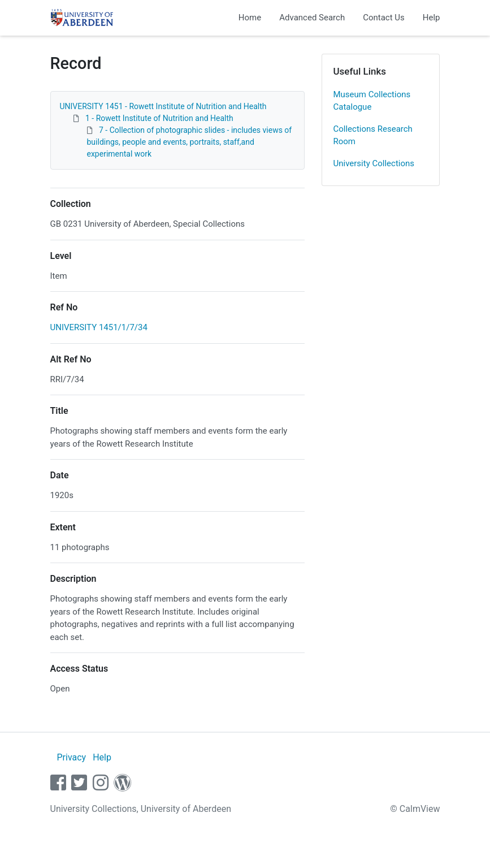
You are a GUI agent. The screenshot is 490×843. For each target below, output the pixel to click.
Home (250, 17)
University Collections (374, 163)
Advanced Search (312, 17)
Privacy (71, 757)
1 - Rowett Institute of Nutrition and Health (159, 118)
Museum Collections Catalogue (372, 101)
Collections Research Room (373, 135)
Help (431, 17)
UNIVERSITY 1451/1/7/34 (99, 327)
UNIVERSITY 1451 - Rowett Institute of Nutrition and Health (163, 106)
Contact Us (384, 17)
